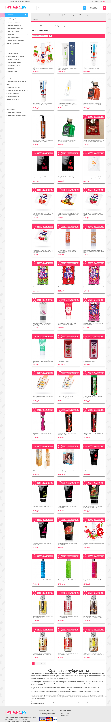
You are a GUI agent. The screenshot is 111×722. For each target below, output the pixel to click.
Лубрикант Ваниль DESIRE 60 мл (41, 470)
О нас (42, 15)
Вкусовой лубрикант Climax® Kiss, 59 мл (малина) (42, 580)
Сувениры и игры (13, 96)
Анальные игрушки (13, 22)
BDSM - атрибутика (13, 19)
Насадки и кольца (13, 59)
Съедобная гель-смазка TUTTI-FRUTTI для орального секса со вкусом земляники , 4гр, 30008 (43, 214)
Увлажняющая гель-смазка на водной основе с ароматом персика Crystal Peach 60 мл (94, 251)
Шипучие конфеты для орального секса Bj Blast (94, 287)
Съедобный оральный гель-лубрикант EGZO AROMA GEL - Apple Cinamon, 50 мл (94, 654)
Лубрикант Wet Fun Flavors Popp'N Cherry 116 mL (94, 434)
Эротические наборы (14, 112)
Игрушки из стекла (13, 47)
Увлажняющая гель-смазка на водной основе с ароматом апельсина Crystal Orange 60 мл (67, 251)
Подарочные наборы (14, 65)
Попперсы (10, 68)
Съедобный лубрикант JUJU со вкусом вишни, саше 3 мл (42, 177)
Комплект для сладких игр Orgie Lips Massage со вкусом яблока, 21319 (67, 141)
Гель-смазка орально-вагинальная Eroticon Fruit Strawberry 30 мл (68, 360)
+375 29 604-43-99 (24, 1)
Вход (92, 1)
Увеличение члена (13, 99)
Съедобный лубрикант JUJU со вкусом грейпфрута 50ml (67, 544)
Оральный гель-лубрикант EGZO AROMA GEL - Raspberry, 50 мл (68, 617)
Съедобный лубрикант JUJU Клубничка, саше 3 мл (67, 177)
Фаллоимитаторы (13, 106)
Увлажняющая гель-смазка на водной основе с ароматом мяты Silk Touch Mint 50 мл (43, 361)
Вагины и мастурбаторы (15, 28)
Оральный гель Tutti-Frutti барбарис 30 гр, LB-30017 (94, 544)
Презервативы (12, 75)
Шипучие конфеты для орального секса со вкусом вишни (68, 287)
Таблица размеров (84, 15)
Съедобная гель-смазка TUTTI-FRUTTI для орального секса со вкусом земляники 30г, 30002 (43, 68)
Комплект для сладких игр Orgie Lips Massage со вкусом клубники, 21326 (92, 104)
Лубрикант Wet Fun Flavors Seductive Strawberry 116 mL (67, 434)
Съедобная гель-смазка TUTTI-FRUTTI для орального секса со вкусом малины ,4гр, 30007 (94, 214)
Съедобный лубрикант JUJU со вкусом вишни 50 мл (67, 507)
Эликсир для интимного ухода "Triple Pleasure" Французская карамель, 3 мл (93, 177)
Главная (35, 15)
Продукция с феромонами (16, 78)
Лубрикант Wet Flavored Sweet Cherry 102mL (42, 434)
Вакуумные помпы (13, 31)
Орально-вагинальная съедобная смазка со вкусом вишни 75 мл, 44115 (42, 104)
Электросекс (11, 109)
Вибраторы (10, 34)
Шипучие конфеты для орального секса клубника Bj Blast (93, 324)
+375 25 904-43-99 (11, 1)
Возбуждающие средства (15, 40)
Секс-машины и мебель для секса (16, 82)
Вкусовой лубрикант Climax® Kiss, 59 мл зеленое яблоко (68, 580)
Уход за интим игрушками (15, 103)
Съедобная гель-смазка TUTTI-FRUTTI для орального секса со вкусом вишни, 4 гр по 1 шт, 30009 (43, 251)
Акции (94, 15)
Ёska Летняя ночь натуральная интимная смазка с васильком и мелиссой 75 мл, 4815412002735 (68, 68)
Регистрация (100, 1)
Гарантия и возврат (69, 15)
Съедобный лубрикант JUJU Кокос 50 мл (42, 506)
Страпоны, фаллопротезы (16, 90)
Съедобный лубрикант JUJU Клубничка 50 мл (94, 470)
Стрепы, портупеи (13, 93)
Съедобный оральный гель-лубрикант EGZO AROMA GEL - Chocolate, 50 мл (93, 617)
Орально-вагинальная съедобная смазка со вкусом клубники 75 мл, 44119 (93, 67)
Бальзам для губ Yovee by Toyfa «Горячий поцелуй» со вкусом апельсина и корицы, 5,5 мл (43, 398)
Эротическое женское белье (16, 115)
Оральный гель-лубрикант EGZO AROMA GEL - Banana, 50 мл (43, 617)
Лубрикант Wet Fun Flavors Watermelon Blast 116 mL (93, 397)
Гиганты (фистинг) (13, 43)
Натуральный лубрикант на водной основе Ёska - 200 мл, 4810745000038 (43, 141)
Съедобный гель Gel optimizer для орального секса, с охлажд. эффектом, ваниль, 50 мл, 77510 (67, 105)
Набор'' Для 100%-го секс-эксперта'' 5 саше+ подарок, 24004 (67, 470)
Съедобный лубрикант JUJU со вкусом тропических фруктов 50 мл (93, 507)
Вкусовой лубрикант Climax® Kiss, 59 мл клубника (93, 580)
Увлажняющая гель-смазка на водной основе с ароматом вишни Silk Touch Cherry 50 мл (42, 324)
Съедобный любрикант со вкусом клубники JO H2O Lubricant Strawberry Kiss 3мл (94, 141)
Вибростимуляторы (13, 37)
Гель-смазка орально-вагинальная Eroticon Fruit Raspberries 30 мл (94, 360)
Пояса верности (12, 71)
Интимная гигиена (13, 50)
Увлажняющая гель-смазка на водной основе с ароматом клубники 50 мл (67, 324)
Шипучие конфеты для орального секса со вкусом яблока (43, 287)
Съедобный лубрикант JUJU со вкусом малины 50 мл (42, 544)
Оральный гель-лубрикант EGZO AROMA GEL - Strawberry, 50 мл (68, 654)
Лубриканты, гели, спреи (15, 56)
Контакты (35, 19)
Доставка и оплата (54, 15)
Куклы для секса (12, 53)
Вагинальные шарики (14, 25)
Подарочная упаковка (14, 62)
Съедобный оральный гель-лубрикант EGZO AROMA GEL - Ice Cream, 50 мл (42, 654)
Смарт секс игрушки (13, 87)
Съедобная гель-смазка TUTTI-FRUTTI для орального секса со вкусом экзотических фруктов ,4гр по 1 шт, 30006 (68, 214)
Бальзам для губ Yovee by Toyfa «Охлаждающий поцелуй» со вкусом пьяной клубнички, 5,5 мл (67, 398)
